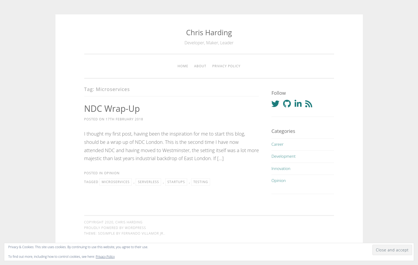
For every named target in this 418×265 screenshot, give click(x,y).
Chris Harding (209, 32)
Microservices (116, 182)
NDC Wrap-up (112, 108)
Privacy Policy (226, 66)
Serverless (148, 182)
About (200, 66)
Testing (200, 182)
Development (283, 156)
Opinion (111, 173)
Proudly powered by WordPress (115, 228)
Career (277, 144)
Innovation (280, 168)
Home (183, 66)
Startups (176, 182)
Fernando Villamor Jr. (143, 233)
